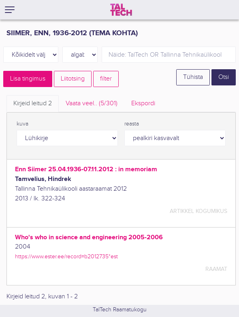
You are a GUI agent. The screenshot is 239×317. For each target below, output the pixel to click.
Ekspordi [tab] (143, 103)
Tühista (193, 77)
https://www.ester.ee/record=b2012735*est (66, 256)
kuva (22, 124)
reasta (131, 124)
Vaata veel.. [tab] (91, 103)
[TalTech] (121, 9)
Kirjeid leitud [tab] (32, 103)
